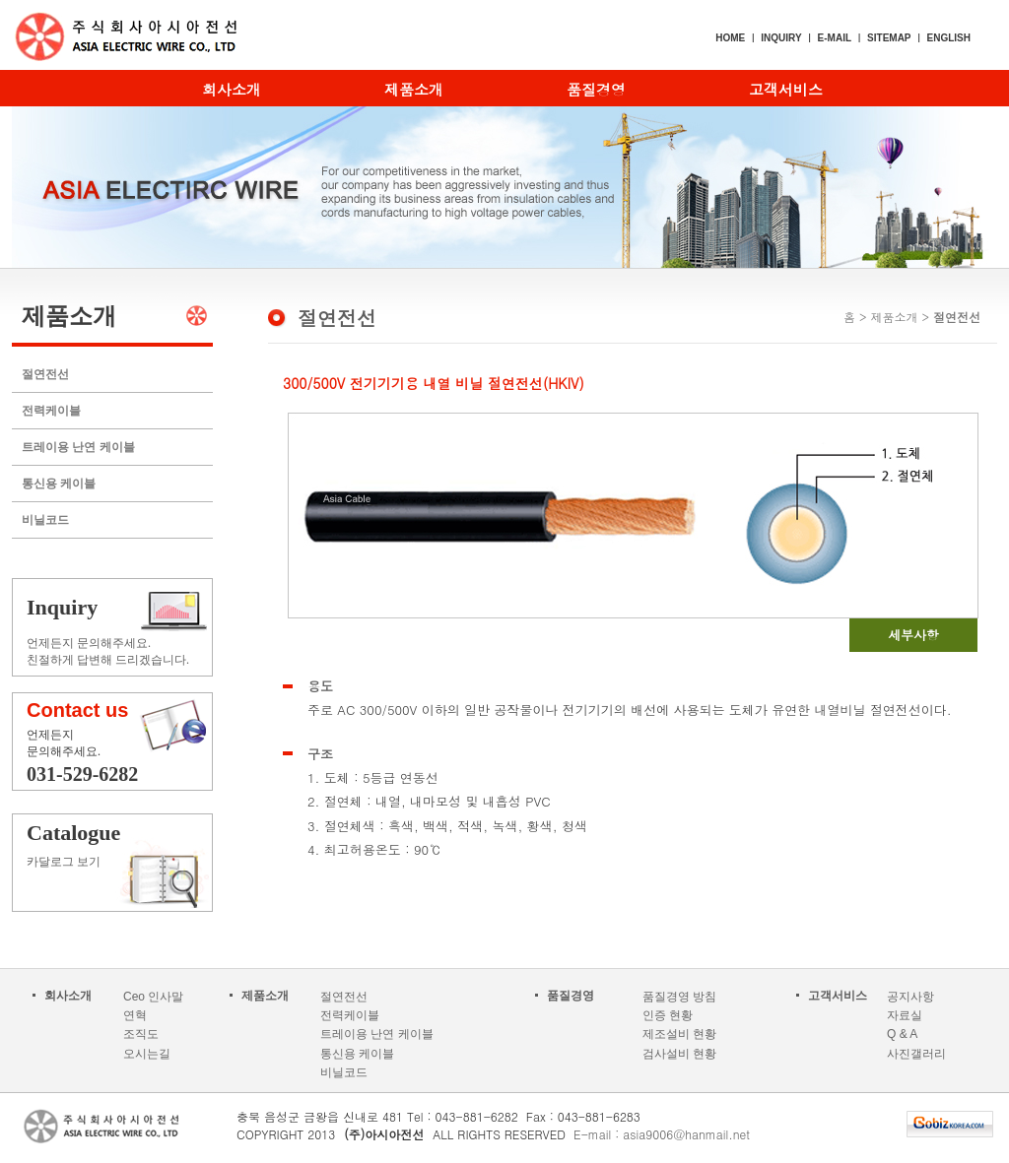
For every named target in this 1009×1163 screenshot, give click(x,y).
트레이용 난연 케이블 (78, 447)
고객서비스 (786, 89)
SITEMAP (888, 37)
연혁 (135, 1015)
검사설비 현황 (679, 1054)
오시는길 (146, 1054)
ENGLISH (949, 37)
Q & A (902, 1034)
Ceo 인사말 (153, 996)
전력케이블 (51, 411)
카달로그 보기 (122, 844)
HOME (730, 37)
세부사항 (913, 634)
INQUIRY (781, 37)
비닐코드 (45, 520)
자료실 (904, 1015)
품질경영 (596, 89)
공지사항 (910, 996)
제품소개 (413, 89)
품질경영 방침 (679, 996)
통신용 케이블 (59, 483)
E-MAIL (834, 37)
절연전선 (45, 374)
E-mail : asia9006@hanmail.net (661, 1134)
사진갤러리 (916, 1054)
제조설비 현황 (679, 1034)
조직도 (141, 1034)
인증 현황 (667, 1015)
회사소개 (231, 89)
